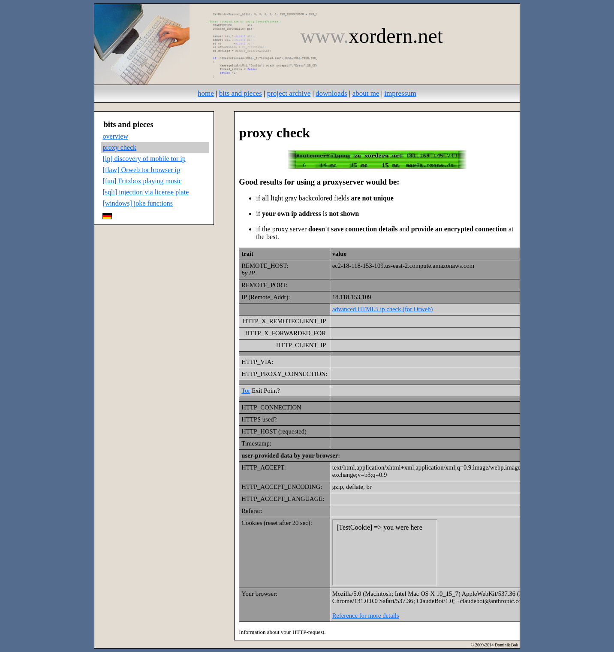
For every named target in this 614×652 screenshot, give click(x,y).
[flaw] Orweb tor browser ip (141, 169)
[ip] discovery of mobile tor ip (143, 158)
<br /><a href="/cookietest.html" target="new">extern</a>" (384, 552)
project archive (288, 93)
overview (115, 136)
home (206, 93)
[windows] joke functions (137, 203)
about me (365, 93)
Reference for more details (365, 615)
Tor (245, 390)
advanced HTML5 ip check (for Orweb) (382, 309)
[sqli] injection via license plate (145, 192)
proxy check (119, 147)
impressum (400, 93)
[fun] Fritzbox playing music (141, 181)
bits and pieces (240, 93)
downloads (331, 93)
